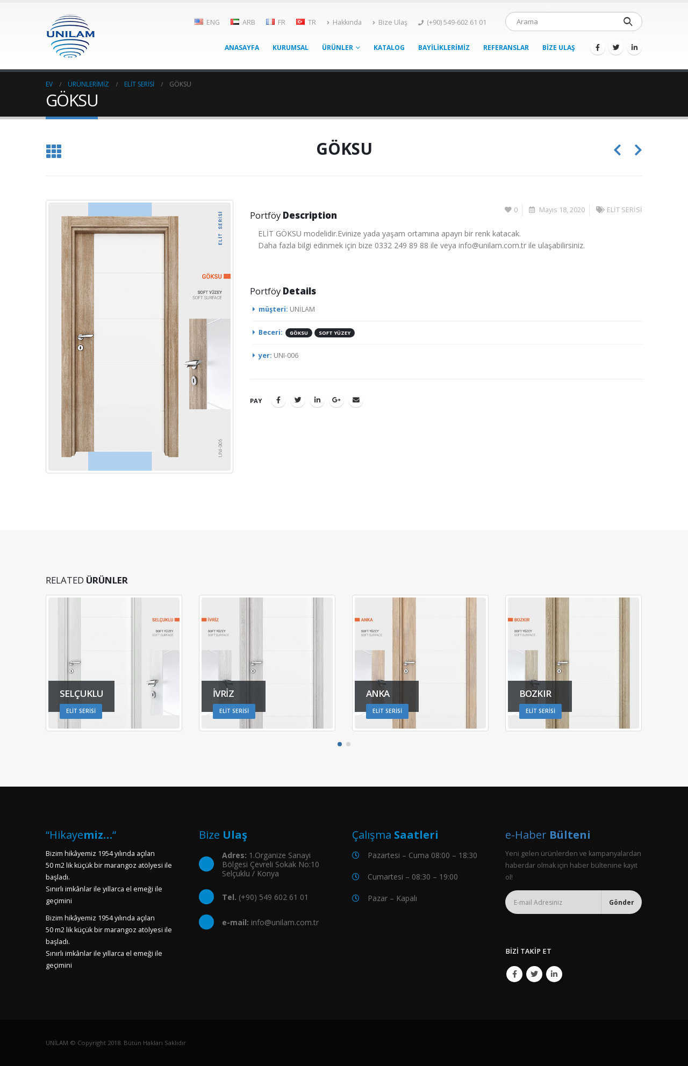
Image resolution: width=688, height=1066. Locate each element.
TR (306, 22)
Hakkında (344, 22)
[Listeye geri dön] (53, 152)
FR (275, 22)
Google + (336, 399)
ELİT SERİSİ (624, 209)
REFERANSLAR (506, 47)
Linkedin (554, 974)
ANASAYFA (242, 47)
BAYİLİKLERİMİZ (444, 47)
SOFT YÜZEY (334, 332)
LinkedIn (317, 399)
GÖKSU (299, 332)
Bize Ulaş (389, 22)
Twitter (297, 399)
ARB (243, 22)
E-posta (355, 399)
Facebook (278, 399)
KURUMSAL (291, 47)
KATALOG (389, 47)
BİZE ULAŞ (558, 47)
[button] (339, 744)
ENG (207, 22)
